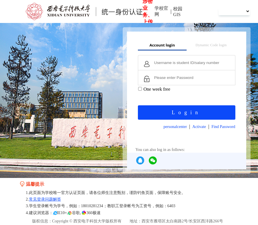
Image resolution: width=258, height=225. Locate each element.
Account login (162, 45)
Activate (199, 127)
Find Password (223, 127)
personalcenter (175, 127)
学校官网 (161, 11)
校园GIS (177, 11)
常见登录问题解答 (45, 199)
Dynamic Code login (211, 45)
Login (186, 112)
